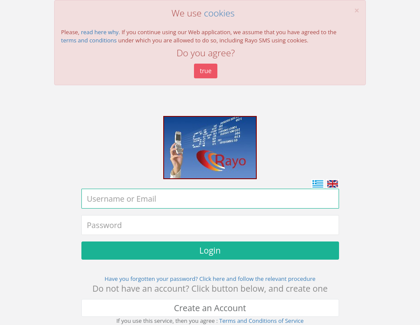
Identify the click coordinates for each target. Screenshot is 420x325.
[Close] (356, 10)
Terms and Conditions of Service (261, 321)
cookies (219, 13)
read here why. (100, 32)
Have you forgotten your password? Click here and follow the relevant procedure (209, 279)
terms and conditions (89, 40)
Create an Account (210, 308)
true (205, 71)
